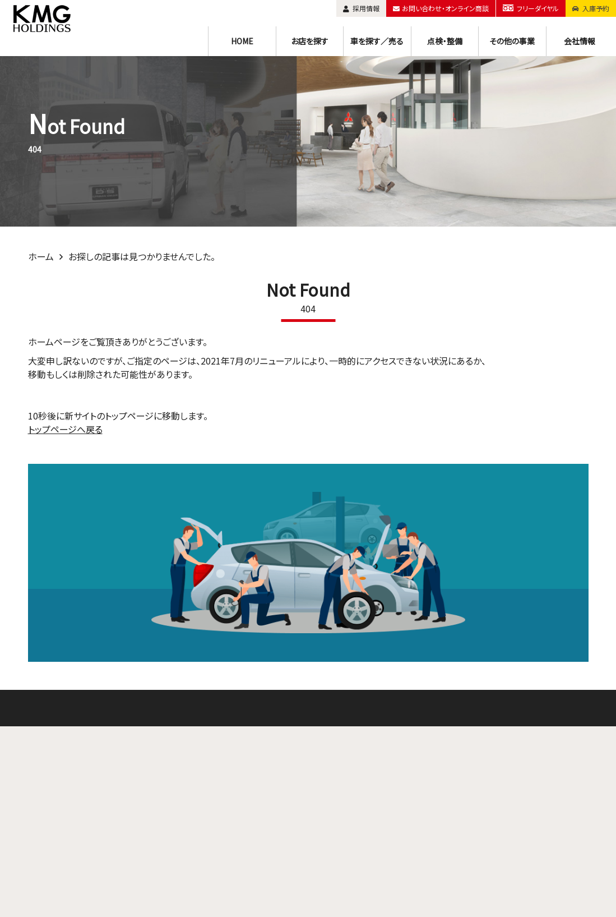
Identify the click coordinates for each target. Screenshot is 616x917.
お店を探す (309, 41)
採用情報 (363, 8)
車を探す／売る (377, 41)
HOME (242, 41)
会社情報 (579, 41)
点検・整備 (444, 41)
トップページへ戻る (65, 429)
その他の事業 (512, 41)
